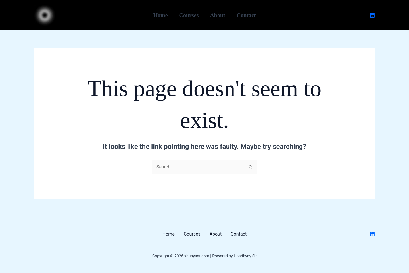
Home (160, 15)
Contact (246, 15)
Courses (189, 15)
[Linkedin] (372, 15)
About (217, 15)
